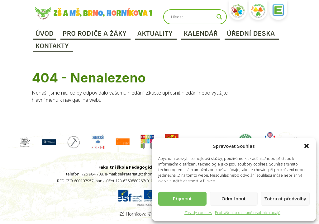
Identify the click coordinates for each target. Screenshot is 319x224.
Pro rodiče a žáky (94, 33)
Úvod (44, 33)
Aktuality (155, 33)
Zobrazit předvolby (285, 198)
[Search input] (192, 16)
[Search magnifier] (219, 16)
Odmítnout (233, 198)
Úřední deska (251, 33)
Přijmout (182, 198)
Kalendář (200, 33)
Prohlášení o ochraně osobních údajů (247, 212)
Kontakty (52, 46)
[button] (306, 146)
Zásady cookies (198, 212)
